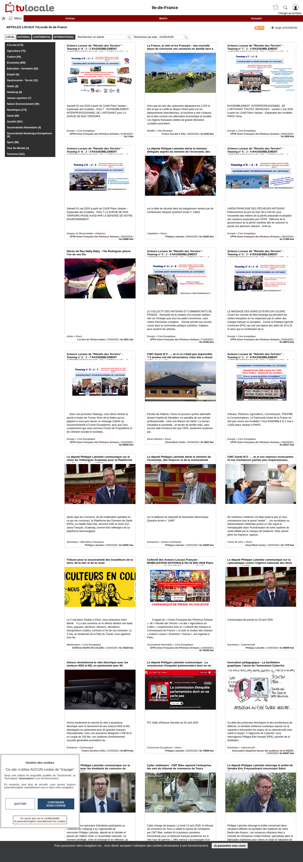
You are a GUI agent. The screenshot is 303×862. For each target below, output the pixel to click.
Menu (18, 18)
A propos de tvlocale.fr (133, 838)
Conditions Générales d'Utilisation (207, 834)
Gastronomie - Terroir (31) (22, 80)
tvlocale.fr (56, 831)
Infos (196, 829)
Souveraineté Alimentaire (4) (24, 127)
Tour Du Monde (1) (18, 148)
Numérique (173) (17, 109)
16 (187, 814)
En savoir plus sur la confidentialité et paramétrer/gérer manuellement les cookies (40, 820)
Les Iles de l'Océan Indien (91, 311)
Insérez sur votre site (280, 791)
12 (167, 814)
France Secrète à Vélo (173, 124)
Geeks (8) (12, 86)
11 (162, 814)
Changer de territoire (289, 13)
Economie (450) (16, 62)
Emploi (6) (13, 74)
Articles (70, 18)
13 (172, 814)
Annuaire (256, 18)
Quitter (20, 803)
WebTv (163, 18)
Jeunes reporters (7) (19, 98)
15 (182, 814)
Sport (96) (13, 142)
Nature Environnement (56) (23, 103)
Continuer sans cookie (56, 804)
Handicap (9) (14, 92)
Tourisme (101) (16, 154)
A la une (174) (15, 45)
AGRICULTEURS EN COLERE (88, 591)
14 (177, 814)
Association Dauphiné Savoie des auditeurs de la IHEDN (262, 684)
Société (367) (15, 121)
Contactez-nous (128, 829)
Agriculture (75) (16, 50)
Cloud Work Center (175, 404)
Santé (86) (13, 115)
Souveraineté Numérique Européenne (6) (29, 135)
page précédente (284, 27)
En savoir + (125, 834)
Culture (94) (14, 56)
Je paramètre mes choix (230, 845)
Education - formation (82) (22, 68)
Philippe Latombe (174, 217)
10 (157, 814)
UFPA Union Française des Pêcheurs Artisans (94, 124)
